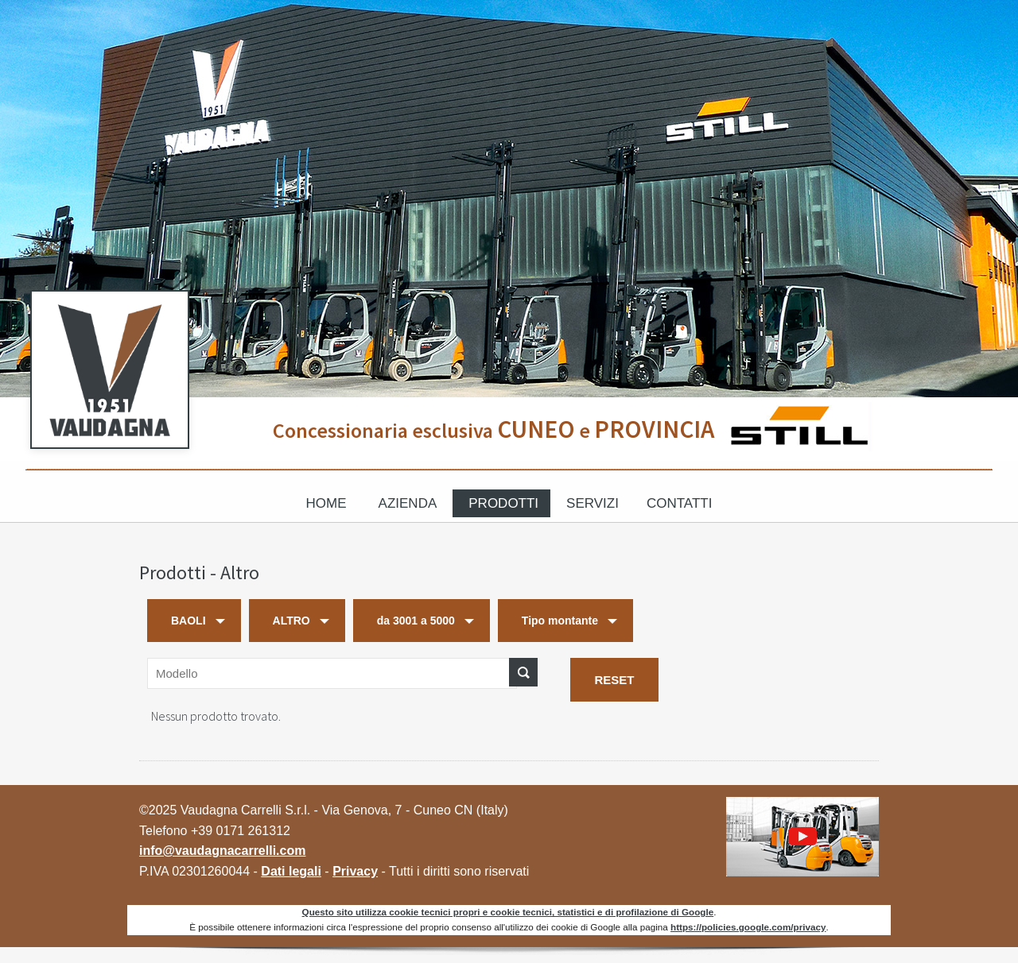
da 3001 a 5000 (416, 620)
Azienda (408, 503)
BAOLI (188, 620)
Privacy (355, 871)
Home (326, 503)
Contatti (679, 503)
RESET (614, 679)
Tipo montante (560, 620)
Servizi (592, 503)
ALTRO (291, 620)
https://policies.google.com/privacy (748, 927)
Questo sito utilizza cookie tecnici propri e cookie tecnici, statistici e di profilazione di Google (508, 912)
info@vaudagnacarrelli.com (222, 850)
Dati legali (291, 871)
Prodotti (503, 503)
